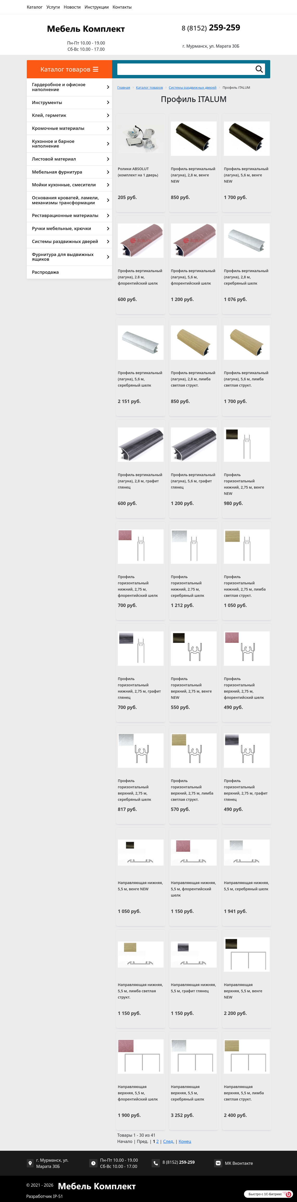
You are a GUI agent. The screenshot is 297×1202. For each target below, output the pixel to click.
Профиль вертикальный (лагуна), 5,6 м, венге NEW (246, 175)
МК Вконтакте (239, 1163)
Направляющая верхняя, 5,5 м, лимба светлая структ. (244, 1093)
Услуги (53, 7)
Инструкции (97, 7)
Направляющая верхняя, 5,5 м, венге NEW (243, 991)
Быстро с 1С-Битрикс (265, 1194)
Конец (185, 1141)
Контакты (122, 7)
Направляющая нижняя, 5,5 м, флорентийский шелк (193, 889)
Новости (72, 7)
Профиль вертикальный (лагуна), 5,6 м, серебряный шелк (140, 379)
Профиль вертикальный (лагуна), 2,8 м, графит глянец (140, 481)
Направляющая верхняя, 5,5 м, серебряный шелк (187, 1093)
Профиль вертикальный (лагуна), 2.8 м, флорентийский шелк (140, 277)
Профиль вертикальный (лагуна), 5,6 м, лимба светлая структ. (246, 379)
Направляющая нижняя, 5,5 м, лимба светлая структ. (140, 991)
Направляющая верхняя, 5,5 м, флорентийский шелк (138, 1093)
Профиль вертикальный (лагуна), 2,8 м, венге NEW (193, 175)
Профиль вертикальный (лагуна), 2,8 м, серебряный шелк (246, 277)
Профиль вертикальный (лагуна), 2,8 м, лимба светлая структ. (193, 379)
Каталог (35, 7)
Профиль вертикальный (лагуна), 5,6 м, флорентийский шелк (193, 277)
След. (168, 1141)
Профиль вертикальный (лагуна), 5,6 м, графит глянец (193, 481)
